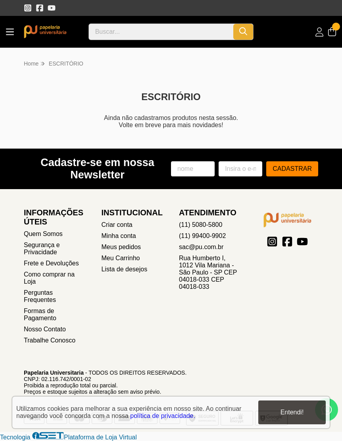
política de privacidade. (162, 415)
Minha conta (119, 235)
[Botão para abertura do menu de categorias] (10, 32)
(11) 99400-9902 (202, 235)
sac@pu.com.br (201, 247)
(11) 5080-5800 (200, 224)
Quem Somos (43, 233)
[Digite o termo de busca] (161, 32)
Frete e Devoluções (51, 263)
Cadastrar (292, 168)
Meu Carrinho (121, 258)
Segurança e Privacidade (42, 248)
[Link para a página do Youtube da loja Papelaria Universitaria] (52, 8)
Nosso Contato (45, 329)
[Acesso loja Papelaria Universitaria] (319, 32)
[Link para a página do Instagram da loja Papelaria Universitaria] (28, 8)
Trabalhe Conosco (49, 340)
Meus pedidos (121, 247)
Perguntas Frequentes (40, 296)
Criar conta (117, 224)
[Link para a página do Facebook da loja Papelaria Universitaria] (40, 8)
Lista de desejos (125, 269)
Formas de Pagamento (40, 314)
